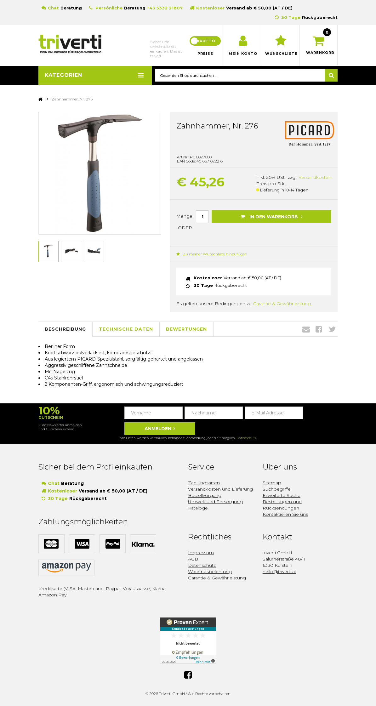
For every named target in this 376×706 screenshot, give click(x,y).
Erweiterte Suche (281, 495)
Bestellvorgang (204, 495)
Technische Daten (126, 329)
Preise (205, 53)
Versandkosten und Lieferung (220, 489)
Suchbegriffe (277, 489)
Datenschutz (246, 438)
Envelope (306, 329)
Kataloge (198, 508)
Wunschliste (280, 53)
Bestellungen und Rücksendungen (282, 505)
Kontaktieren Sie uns (285, 514)
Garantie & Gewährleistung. (282, 304)
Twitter (332, 329)
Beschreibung (65, 329)
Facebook (319, 329)
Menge (184, 216)
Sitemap (272, 483)
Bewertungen (186, 329)
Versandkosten (315, 177)
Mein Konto (243, 53)
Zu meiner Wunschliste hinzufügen (211, 254)
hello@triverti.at (279, 572)
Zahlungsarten (204, 483)
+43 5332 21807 (165, 7)
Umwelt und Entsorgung (215, 502)
